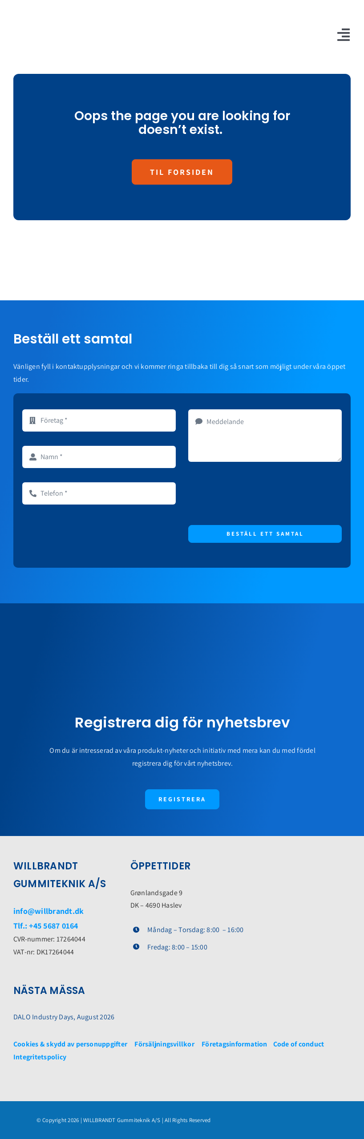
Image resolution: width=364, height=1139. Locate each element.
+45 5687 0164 (53, 926)
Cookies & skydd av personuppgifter (70, 1044)
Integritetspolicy (39, 1057)
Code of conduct (299, 1044)
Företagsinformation (234, 1044)
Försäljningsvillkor (164, 1044)
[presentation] (256, 493)
